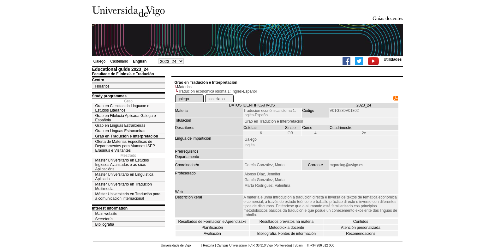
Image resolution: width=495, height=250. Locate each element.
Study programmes (109, 96)
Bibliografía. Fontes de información (286, 233)
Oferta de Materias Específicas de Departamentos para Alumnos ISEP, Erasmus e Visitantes (125, 146)
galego (183, 99)
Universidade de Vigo (176, 245)
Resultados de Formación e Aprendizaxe (212, 221)
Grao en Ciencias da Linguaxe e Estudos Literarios (122, 108)
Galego (99, 61)
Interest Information (110, 208)
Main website (106, 213)
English (139, 61)
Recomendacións (360, 233)
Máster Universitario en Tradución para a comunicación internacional (128, 196)
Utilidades (393, 59)
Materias (184, 87)
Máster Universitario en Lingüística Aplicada (124, 176)
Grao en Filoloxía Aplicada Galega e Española (125, 117)
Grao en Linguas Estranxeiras (120, 125)
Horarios (102, 86)
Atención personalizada (360, 227)
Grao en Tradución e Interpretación (126, 136)
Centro (98, 80)
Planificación (212, 227)
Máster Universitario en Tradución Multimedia (123, 186)
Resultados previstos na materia (286, 221)
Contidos (360, 221)
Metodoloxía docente (286, 227)
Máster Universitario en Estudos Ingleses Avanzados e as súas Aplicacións (122, 164)
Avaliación (212, 233)
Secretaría (104, 219)
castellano (216, 99)
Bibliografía (104, 224)
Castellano (119, 61)
